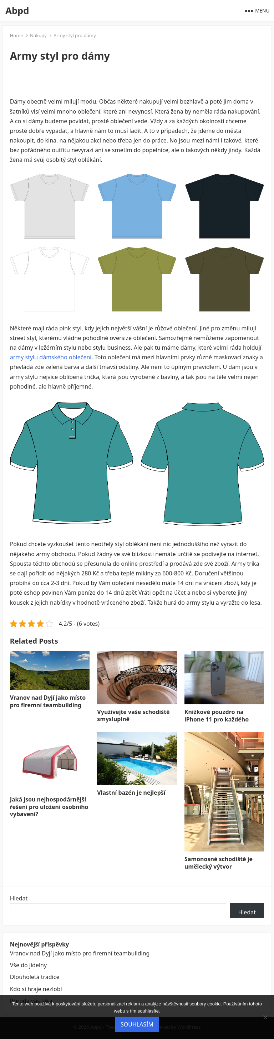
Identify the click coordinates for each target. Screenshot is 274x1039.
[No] (265, 1017)
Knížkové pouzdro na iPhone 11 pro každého (216, 715)
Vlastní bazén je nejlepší (131, 792)
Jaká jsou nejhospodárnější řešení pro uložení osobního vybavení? (49, 806)
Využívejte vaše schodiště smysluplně (133, 715)
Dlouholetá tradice (35, 977)
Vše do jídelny (28, 965)
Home (16, 35)
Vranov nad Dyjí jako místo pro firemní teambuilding (48, 701)
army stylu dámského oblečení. (51, 357)
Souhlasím (137, 1024)
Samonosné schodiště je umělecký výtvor (218, 862)
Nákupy (38, 35)
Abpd (17, 10)
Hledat (19, 898)
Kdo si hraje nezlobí (36, 989)
